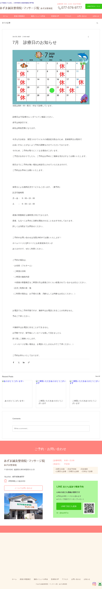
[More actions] (88, 36)
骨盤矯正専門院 (29, 3)
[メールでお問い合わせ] (23, 488)
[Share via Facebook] (13, 362)
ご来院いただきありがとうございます (51, 402)
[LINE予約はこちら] (93, 6)
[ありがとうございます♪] (17, 388)
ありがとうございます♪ (14, 401)
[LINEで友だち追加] (68, 506)
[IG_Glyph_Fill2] (94, 584)
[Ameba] (100, 584)
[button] (97, 23)
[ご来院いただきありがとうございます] (51, 388)
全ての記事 (6, 23)
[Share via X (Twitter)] (19, 362)
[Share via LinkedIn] (24, 362)
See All (97, 376)
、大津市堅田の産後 (18, 3)
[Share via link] (29, 362)
